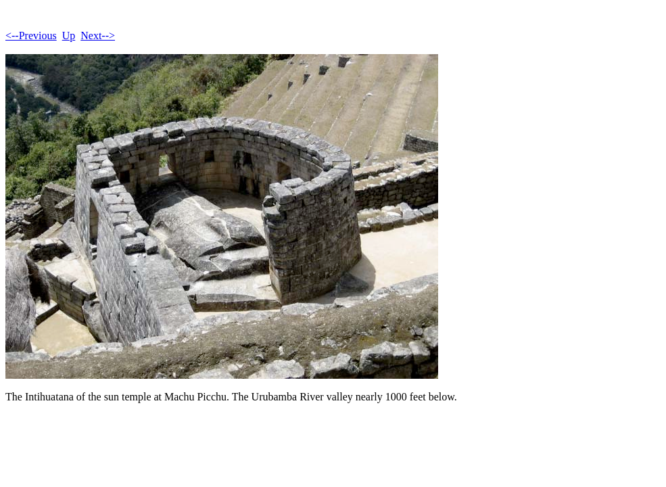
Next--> (97, 35)
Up (69, 35)
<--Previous (31, 35)
